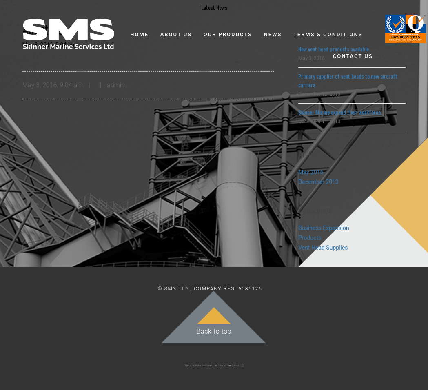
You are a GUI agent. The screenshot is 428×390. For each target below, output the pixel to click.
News (273, 34)
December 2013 (318, 182)
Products (309, 238)
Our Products (228, 34)
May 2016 (310, 172)
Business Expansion (323, 228)
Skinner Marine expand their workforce (339, 112)
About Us (176, 34)
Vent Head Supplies (323, 247)
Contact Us (353, 56)
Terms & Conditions (328, 34)
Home (139, 34)
